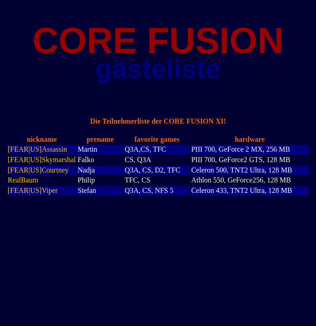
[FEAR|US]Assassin (37, 149)
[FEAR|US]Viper (33, 190)
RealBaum (23, 180)
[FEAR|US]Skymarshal (42, 159)
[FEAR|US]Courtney (38, 170)
